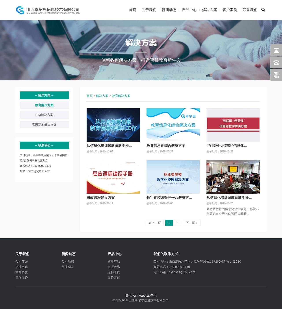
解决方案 (209, 10)
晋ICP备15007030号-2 (141, 296)
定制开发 (114, 272)
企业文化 (21, 267)
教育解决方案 (44, 105)
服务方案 (114, 277)
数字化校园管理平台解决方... (169, 197)
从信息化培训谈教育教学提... (109, 146)
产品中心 (189, 10)
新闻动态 (169, 10)
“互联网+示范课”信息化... (226, 146)
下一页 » (192, 223)
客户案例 (230, 10)
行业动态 (67, 267)
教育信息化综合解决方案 (166, 146)
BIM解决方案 (44, 115)
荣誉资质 (21, 272)
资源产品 (114, 267)
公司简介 (21, 261)
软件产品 (114, 261)
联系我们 (250, 10)
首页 (132, 10)
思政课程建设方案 (101, 197)
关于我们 (149, 10)
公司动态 (67, 261)
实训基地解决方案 (44, 124)
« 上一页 (155, 223)
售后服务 (21, 277)
